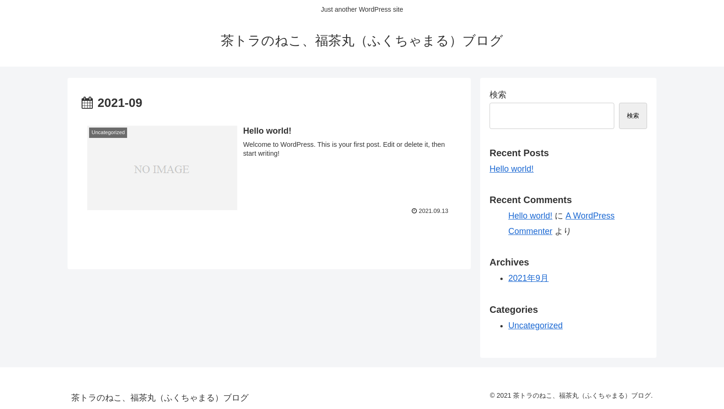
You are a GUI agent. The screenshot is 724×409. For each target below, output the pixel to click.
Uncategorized (535, 325)
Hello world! (512, 169)
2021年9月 (528, 278)
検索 (498, 94)
